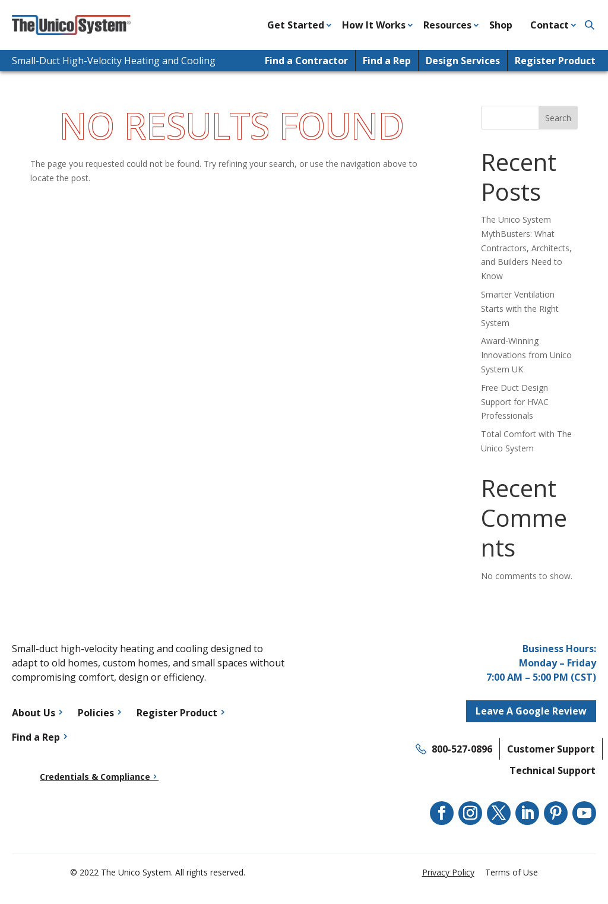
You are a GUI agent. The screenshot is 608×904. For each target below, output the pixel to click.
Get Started (295, 24)
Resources (447, 24)
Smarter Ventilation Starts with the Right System (520, 308)
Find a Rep (387, 60)
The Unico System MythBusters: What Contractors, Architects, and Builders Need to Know (526, 248)
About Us (33, 712)
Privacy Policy (448, 872)
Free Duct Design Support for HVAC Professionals (515, 402)
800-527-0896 (462, 749)
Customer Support (551, 749)
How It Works (374, 24)
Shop (500, 24)
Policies (96, 712)
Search (558, 118)
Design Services (463, 60)
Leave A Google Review (531, 710)
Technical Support (552, 770)
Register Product (555, 60)
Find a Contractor (306, 60)
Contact (549, 24)
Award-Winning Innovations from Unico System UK (526, 355)
